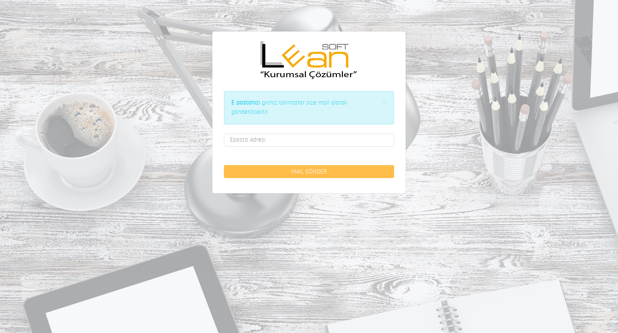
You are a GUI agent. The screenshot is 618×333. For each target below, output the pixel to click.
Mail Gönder (309, 171)
